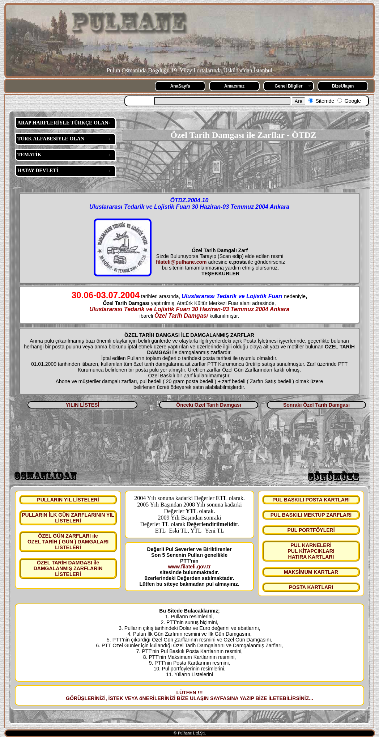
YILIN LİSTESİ (82, 405)
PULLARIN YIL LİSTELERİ (68, 500)
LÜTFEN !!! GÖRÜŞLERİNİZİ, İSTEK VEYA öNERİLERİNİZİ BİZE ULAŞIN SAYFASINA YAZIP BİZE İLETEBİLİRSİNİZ (187, 695)
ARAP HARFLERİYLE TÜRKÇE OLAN (62, 123)
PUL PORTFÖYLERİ (311, 530)
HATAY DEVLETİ (37, 170)
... (311, 698)
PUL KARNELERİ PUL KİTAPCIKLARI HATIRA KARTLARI (311, 551)
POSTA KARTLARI (311, 587)
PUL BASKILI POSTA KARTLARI (311, 500)
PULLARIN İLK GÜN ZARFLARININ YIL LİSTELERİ (68, 518)
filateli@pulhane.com (181, 262)
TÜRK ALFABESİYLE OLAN (50, 138)
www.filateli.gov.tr (189, 566)
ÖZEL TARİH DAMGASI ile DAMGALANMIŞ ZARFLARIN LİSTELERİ (68, 568)
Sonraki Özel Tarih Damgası (316, 405)
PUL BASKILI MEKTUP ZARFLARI (311, 515)
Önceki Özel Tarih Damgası (208, 405)
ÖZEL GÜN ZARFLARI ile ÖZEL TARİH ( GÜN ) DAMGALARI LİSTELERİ (67, 541)
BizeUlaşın (343, 86)
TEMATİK (29, 154)
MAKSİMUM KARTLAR (311, 572)
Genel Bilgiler (288, 86)
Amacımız (234, 86)
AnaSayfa (180, 86)
